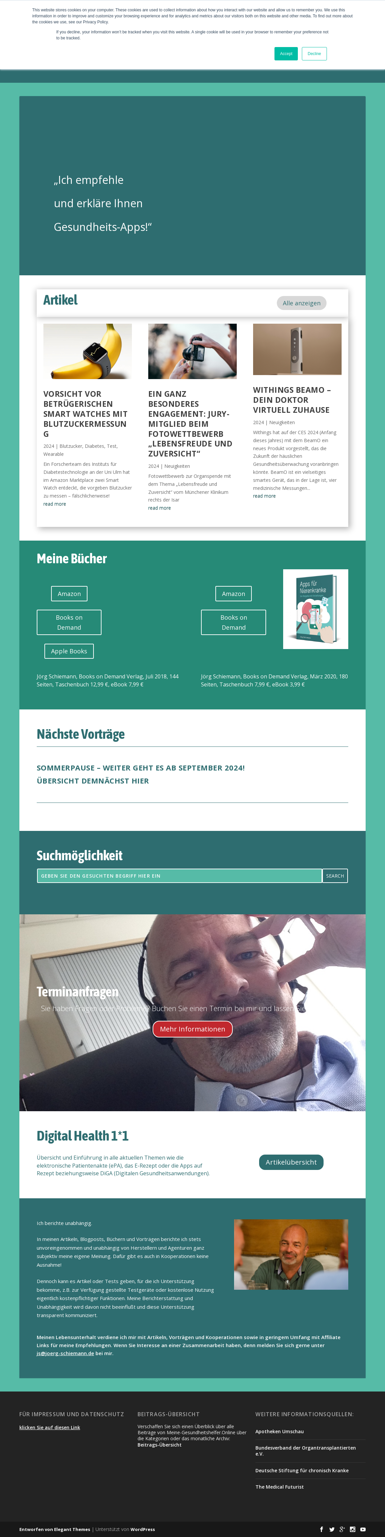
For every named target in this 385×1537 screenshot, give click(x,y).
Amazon (69, 594)
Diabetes (94, 446)
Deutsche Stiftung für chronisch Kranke (302, 1470)
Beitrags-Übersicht (160, 1445)
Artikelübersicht (291, 1162)
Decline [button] (314, 53)
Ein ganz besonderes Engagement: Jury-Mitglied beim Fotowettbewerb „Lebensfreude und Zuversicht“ (190, 423)
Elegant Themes (72, 1529)
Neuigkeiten (177, 466)
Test (112, 446)
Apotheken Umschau (279, 1431)
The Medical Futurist (279, 1487)
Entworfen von (36, 1529)
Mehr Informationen (192, 1028)
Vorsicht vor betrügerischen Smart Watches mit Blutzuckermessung (85, 413)
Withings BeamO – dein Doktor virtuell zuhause (292, 399)
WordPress (143, 1529)
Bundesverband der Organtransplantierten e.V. (305, 1451)
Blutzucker (70, 446)
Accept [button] (286, 53)
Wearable (53, 454)
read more (54, 504)
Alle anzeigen (302, 303)
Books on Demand (69, 622)
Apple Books (69, 651)
